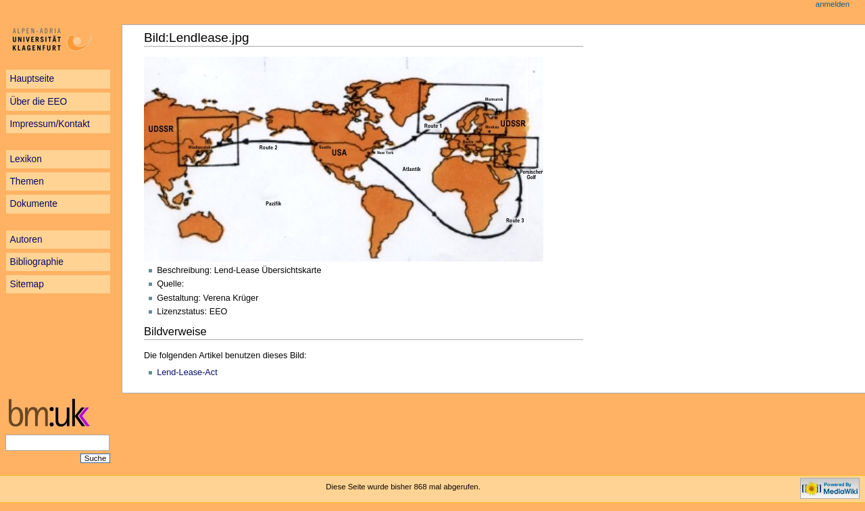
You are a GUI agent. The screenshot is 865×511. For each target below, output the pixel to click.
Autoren (25, 240)
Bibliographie (36, 262)
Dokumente (33, 204)
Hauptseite (31, 79)
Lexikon (25, 159)
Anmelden (832, 4)
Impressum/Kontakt (49, 124)
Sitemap (26, 284)
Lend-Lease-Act (187, 372)
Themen (26, 181)
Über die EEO (38, 102)
